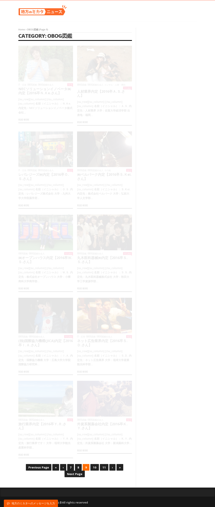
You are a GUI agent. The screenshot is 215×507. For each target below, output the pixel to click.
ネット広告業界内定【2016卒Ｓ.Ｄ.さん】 (102, 342)
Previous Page (38, 467)
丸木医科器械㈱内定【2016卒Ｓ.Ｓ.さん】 (102, 259)
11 (104, 467)
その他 (107, 170)
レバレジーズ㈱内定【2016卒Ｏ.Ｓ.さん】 (43, 176)
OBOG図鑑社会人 (46, 84)
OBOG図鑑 (32, 84)
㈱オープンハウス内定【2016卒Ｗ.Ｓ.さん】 (45, 259)
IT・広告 (22, 84)
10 (94, 467)
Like (127, 88)
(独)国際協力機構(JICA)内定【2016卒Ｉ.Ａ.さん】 (45, 342)
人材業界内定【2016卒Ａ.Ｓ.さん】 (101, 93)
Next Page (74, 474)
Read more (23, 119)
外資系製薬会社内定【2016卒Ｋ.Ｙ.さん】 (102, 426)
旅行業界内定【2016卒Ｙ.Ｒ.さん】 (42, 426)
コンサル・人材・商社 (115, 84)
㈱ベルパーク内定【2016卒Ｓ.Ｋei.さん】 (104, 176)
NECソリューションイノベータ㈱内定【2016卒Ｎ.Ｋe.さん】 (44, 91)
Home (21, 29)
